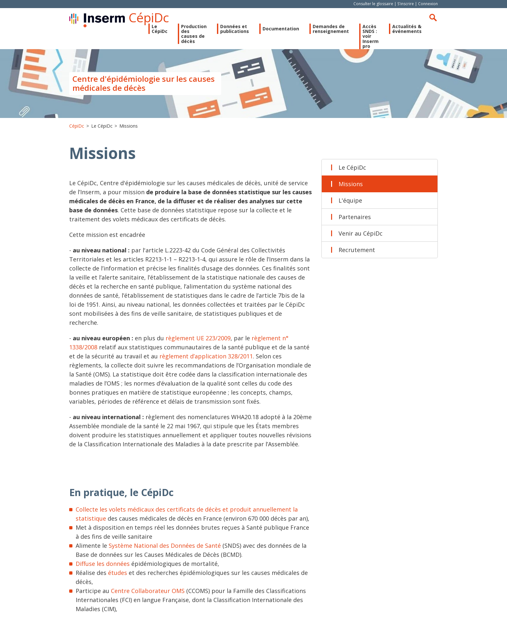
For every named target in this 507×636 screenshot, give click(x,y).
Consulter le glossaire (373, 3)
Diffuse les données (103, 563)
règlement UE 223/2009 (198, 338)
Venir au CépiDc (361, 233)
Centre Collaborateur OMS (148, 591)
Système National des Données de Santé (165, 545)
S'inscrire (405, 3)
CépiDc (149, 17)
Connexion (428, 3)
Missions (351, 184)
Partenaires (355, 217)
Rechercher (433, 17)
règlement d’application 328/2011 (206, 356)
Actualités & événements (407, 29)
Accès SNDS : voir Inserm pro (370, 36)
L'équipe (350, 200)
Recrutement (357, 250)
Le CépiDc (352, 167)
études (117, 573)
